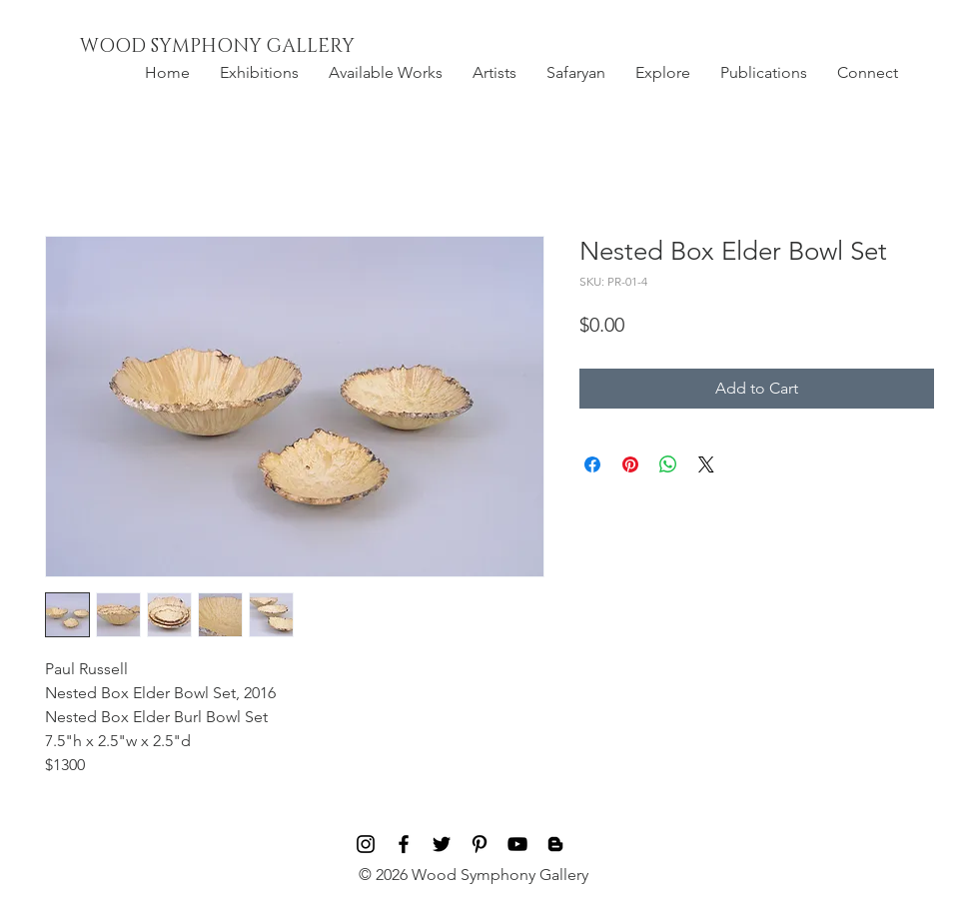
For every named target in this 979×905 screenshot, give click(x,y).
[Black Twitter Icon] (442, 844)
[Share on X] (706, 464)
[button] (259, 73)
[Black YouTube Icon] (517, 844)
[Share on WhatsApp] (668, 464)
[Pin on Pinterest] (630, 464)
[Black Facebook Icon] (404, 844)
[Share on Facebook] (592, 464)
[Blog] (555, 844)
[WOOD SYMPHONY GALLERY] (263, 47)
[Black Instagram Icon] (366, 844)
